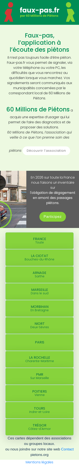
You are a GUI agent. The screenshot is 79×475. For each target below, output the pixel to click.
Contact (67, 449)
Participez (53, 216)
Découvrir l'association (46, 151)
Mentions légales (39, 462)
